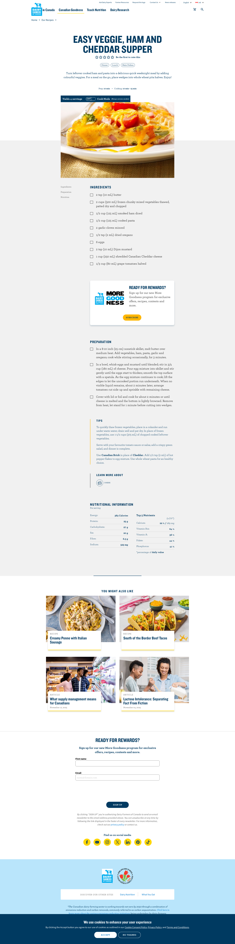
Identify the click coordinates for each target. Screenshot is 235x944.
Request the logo (138, 2)
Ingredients (66, 187)
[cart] (195, 10)
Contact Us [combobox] (154, 2)
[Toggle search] (202, 10)
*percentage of (150, 552)
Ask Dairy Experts (105, 2)
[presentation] (117, 791)
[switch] (107, 99)
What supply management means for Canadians (73, 701)
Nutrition (65, 197)
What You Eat (148, 894)
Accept (105, 935)
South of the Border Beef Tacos (145, 638)
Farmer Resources (122, 2)
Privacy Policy (154, 927)
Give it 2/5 (101, 57)
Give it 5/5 (112, 57)
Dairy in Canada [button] (59, 10)
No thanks (129, 935)
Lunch (115, 65)
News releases (170, 2)
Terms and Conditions (178, 927)
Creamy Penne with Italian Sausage (68, 640)
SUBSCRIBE (132, 317)
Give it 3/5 (105, 57)
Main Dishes (128, 65)
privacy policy (117, 824)
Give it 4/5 (108, 57)
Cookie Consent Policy (136, 927)
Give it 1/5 (97, 57)
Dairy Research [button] (145, 10)
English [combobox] (186, 2)
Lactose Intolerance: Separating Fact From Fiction (145, 701)
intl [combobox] (199, 2)
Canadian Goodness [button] (89, 10)
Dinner (104, 65)
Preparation (66, 192)
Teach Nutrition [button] (118, 10)
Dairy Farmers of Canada (36, 9)
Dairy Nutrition (127, 894)
